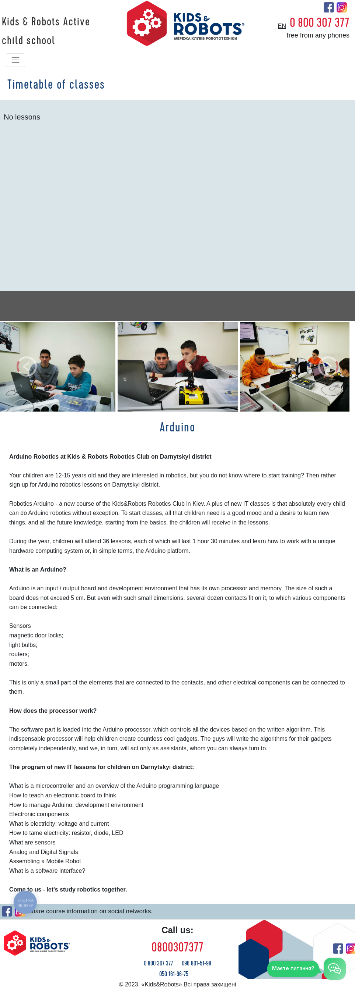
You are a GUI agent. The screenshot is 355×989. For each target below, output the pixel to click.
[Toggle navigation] (15, 60)
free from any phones (318, 35)
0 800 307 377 (319, 22)
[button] (26, 367)
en (282, 26)
